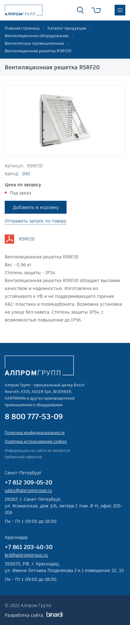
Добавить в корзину (36, 207)
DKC (26, 174)
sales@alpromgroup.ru (28, 490)
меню (120, 10)
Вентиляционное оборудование (36, 36)
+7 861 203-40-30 (28, 547)
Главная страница (22, 28)
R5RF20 (27, 239)
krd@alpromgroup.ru (26, 555)
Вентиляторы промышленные (34, 43)
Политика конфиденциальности (35, 432)
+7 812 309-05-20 (28, 482)
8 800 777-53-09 (34, 416)
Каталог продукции (66, 28)
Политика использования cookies (36, 441)
